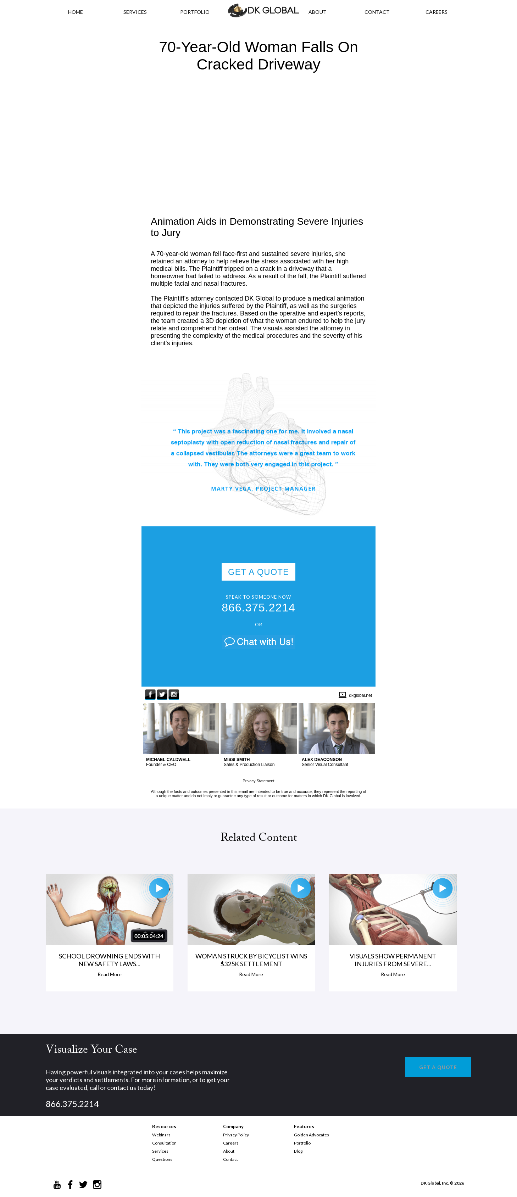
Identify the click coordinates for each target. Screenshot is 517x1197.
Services (135, 12)
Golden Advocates (311, 1134)
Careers (231, 1143)
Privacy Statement (258, 781)
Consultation (164, 1143)
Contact (230, 1159)
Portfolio (302, 1143)
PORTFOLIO (195, 12)
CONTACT (377, 12)
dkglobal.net (360, 695)
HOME (75, 12)
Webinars (161, 1134)
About (228, 1151)
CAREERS (436, 12)
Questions (162, 1159)
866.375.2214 (258, 607)
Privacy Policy (236, 1134)
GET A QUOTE (258, 572)
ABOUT (317, 12)
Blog (298, 1151)
